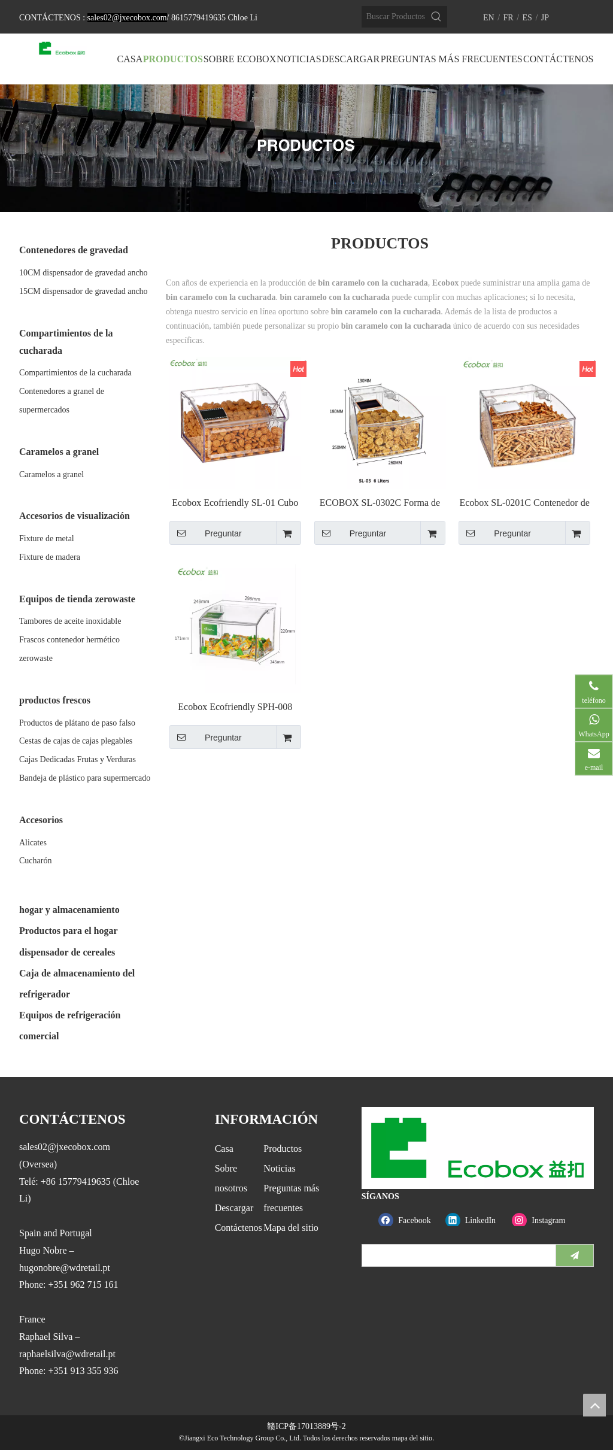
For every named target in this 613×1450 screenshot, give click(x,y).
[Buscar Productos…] (394, 17)
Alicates (33, 842)
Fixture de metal (46, 538)
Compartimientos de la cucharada (75, 372)
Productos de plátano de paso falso (77, 722)
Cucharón (35, 860)
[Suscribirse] (575, 1255)
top (594, 1405)
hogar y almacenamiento (69, 910)
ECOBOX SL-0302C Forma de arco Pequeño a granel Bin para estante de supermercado (380, 503)
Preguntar (205, 533)
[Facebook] (409, 1220)
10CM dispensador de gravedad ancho (83, 272)
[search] (456, 1255)
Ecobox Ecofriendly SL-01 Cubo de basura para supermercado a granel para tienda (235, 503)
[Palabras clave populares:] (436, 17)
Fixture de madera (49, 557)
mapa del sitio (412, 1438)
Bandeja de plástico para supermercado (84, 777)
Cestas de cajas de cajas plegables (75, 740)
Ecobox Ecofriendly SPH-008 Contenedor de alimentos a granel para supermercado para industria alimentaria (235, 707)
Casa (224, 1148)
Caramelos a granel (51, 474)
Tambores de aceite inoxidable (70, 621)
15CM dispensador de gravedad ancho (83, 291)
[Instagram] (542, 1220)
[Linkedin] (476, 1220)
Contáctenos (238, 1228)
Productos (282, 1148)
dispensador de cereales (67, 952)
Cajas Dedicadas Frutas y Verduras (77, 759)
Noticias (279, 1168)
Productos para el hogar (68, 931)
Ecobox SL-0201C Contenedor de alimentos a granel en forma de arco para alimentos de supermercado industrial (524, 503)
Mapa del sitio (290, 1228)
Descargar (234, 1208)
